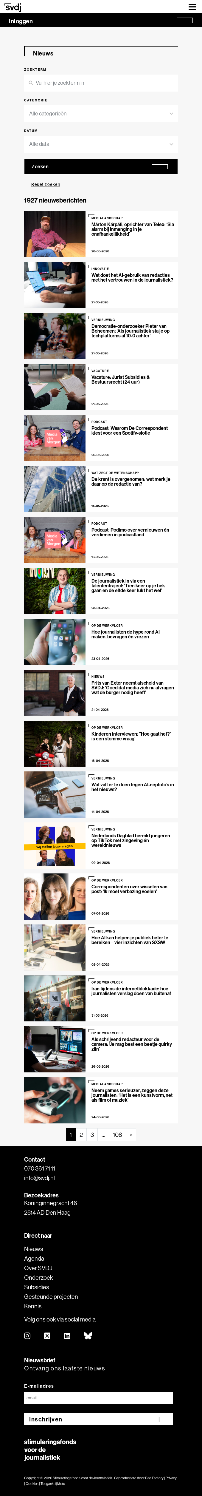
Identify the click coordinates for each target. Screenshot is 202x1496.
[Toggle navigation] (192, 6)
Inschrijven (46, 1419)
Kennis (33, 1306)
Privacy (171, 1478)
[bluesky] (88, 1336)
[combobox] (97, 114)
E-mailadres (39, 1386)
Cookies (32, 1483)
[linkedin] (67, 1336)
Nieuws (33, 1249)
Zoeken (40, 166)
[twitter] (47, 1336)
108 (117, 1134)
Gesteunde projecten (51, 1296)
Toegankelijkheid (53, 1483)
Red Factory (154, 1478)
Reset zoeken (45, 184)
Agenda (34, 1258)
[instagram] (27, 1336)
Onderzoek (38, 1277)
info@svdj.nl (39, 1178)
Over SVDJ (38, 1268)
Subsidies (36, 1287)
